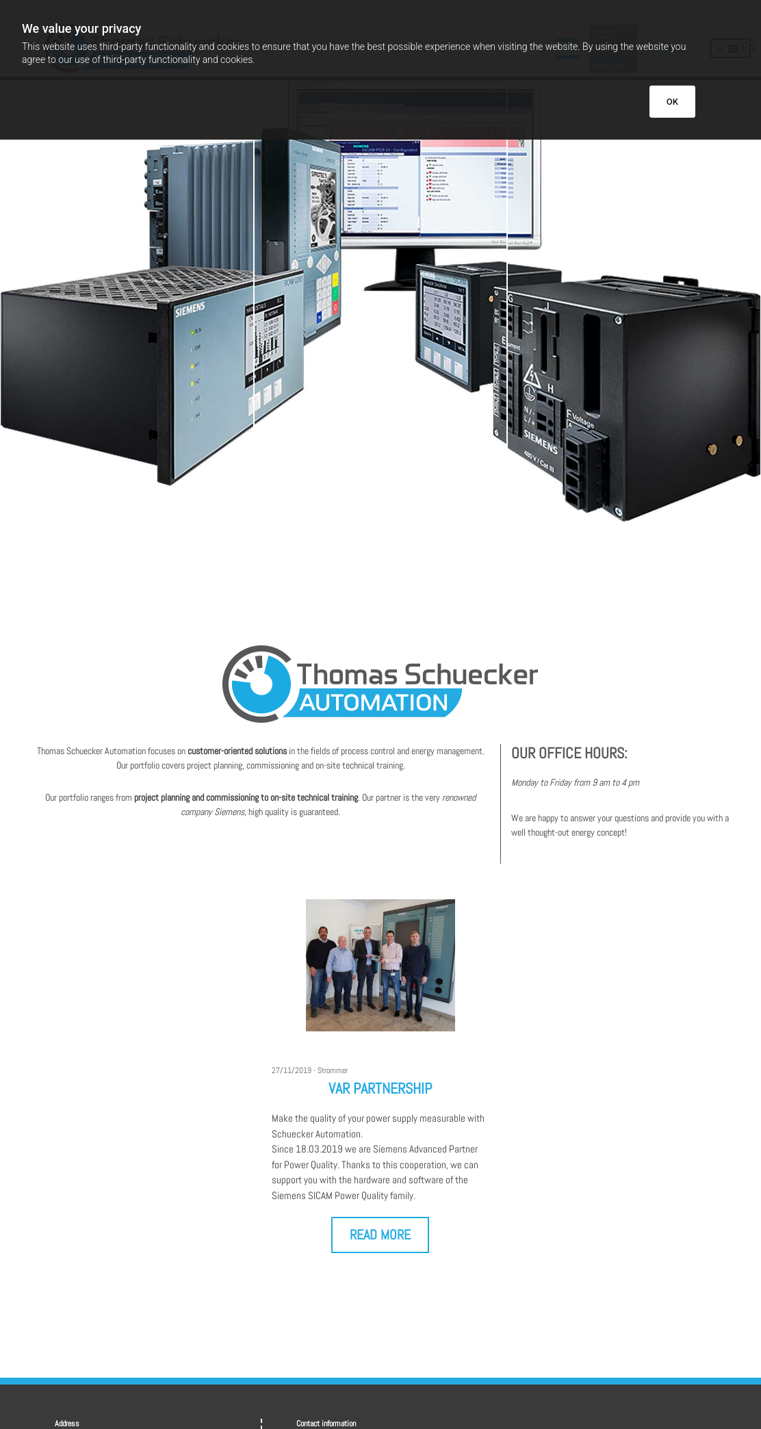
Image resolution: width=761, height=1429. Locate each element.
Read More (380, 1235)
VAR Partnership (380, 1088)
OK (672, 101)
